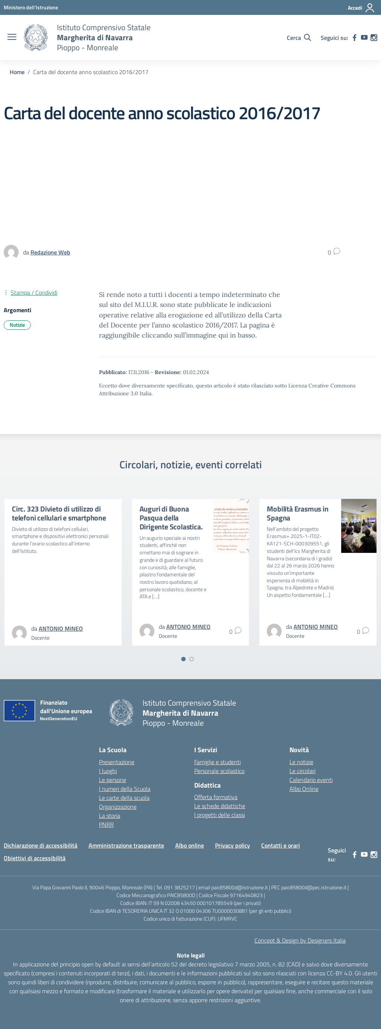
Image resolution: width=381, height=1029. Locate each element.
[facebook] (354, 37)
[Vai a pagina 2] (191, 659)
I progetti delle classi (219, 814)
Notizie (17, 325)
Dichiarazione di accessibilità (40, 845)
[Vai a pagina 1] (183, 659)
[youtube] (364, 37)
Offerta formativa (215, 796)
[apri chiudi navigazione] (11, 37)
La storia (109, 815)
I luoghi (108, 770)
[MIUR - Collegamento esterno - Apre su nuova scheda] (31, 7)
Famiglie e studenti (217, 761)
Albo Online (303, 788)
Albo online (189, 845)
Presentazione (116, 761)
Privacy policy (232, 845)
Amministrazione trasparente (126, 845)
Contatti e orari (280, 845)
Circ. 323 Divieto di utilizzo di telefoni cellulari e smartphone (59, 513)
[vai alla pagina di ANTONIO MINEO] (61, 628)
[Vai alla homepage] (36, 37)
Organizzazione (118, 806)
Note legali (191, 955)
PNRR (106, 824)
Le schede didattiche (219, 805)
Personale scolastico (219, 770)
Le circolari (302, 770)
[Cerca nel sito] (299, 37)
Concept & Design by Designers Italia (300, 940)
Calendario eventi (311, 779)
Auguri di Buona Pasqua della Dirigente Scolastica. (171, 517)
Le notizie (301, 761)
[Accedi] (361, 8)
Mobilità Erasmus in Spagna (297, 513)
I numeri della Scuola (124, 788)
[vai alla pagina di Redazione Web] (50, 252)
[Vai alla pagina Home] (17, 71)
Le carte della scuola (124, 797)
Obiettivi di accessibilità (34, 858)
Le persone (112, 779)
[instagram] (374, 37)
